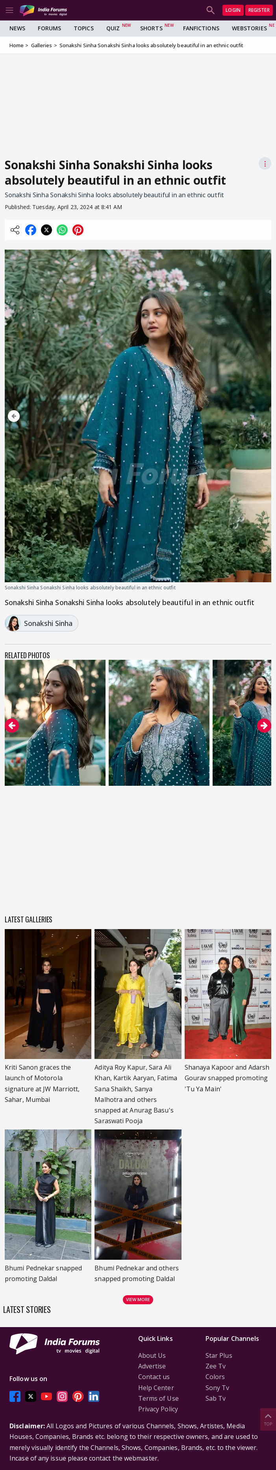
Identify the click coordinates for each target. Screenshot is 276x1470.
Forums (49, 28)
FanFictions (201, 28)
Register (259, 10)
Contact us (154, 1376)
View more (138, 1299)
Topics (84, 28)
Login (233, 10)
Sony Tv (218, 1387)
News (17, 28)
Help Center (156, 1387)
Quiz (113, 28)
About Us (152, 1355)
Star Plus (219, 1355)
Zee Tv (216, 1366)
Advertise (152, 1366)
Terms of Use (158, 1398)
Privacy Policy (158, 1409)
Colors (215, 1376)
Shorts (151, 28)
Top (268, 1419)
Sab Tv (216, 1398)
